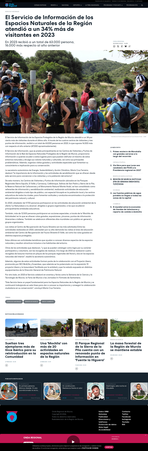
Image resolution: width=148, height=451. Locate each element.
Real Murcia (130, 1)
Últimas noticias (40, 5)
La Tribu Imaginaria (92, 5)
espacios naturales (12, 11)
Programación (132, 5)
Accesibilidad (104, 430)
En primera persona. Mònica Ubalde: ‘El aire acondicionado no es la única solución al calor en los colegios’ (29, 388)
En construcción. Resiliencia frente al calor (72, 387)
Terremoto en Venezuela (119, 1)
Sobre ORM (103, 411)
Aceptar (109, 447)
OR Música (115, 439)
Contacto (126, 411)
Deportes (76, 5)
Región (53, 5)
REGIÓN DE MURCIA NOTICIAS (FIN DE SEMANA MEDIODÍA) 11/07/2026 (127, 181)
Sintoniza (103, 414)
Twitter (125, 414)
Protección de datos (107, 424)
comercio (116, 204)
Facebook (126, 417)
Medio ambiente (47, 302)
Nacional (65, 5)
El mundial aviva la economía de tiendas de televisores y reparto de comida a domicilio (127, 209)
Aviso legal (103, 427)
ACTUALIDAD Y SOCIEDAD (27, 395)
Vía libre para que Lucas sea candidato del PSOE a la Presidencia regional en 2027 (127, 167)
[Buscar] (141, 5)
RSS (123, 424)
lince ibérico (9, 340)
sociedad (116, 190)
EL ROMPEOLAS (24, 384)
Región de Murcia (31, 302)
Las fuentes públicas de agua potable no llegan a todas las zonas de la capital (127, 195)
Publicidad (103, 417)
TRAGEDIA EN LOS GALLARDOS (103, 1)
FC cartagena (138, 1)
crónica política (119, 162)
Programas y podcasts (112, 5)
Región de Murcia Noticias (122, 176)
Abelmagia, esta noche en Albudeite (116, 387)
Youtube (125, 422)
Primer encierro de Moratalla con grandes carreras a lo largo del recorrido (127, 153)
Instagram (126, 419)
